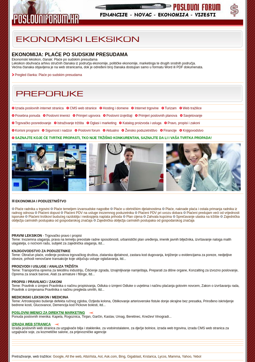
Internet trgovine (147, 108)
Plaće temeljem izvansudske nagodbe (81, 209)
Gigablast (134, 356)
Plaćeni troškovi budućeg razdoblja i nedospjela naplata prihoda (75, 217)
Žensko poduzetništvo (141, 130)
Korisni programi (27, 130)
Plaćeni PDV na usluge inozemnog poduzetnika (99, 213)
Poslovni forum (89, 130)
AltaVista (89, 356)
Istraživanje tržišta (70, 123)
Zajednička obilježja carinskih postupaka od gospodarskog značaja (145, 220)
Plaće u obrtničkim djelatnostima (137, 209)
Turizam (171, 108)
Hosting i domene (115, 108)
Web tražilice (192, 108)
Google (58, 356)
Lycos (162, 356)
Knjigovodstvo (193, 130)
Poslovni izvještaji (119, 116)
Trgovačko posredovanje (33, 123)
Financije (170, 130)
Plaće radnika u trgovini (32, 209)
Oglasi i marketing (103, 123)
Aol (100, 356)
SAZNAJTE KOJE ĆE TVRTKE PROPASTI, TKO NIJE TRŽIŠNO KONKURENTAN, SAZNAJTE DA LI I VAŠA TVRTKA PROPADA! (113, 138)
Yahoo (186, 356)
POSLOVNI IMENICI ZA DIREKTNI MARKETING (48, 313)
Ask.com (110, 356)
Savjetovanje (192, 116)
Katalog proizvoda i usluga (142, 123)
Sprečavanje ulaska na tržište (197, 217)
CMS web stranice (83, 108)
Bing (122, 356)
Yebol (197, 356)
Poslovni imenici (58, 116)
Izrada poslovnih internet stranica (39, 108)
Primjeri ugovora (88, 116)
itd (100, 243)
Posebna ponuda (27, 116)
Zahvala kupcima (159, 217)
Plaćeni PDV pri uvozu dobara (160, 213)
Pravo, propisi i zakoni (184, 123)
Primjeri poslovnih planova (158, 116)
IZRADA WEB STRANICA (31, 324)
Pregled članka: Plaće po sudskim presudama (48, 75)
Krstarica (149, 356)
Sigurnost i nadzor (58, 130)
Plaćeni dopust (49, 213)
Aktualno (112, 130)
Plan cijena (134, 217)
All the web (73, 356)
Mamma (174, 356)
